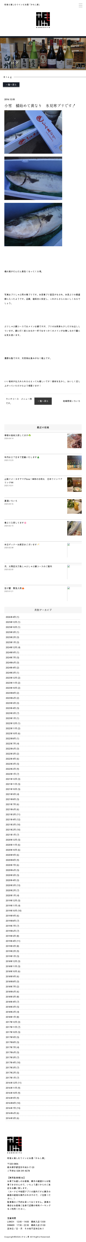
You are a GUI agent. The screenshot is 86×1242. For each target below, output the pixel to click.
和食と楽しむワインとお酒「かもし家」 (22, 4)
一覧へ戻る (11, 84)
